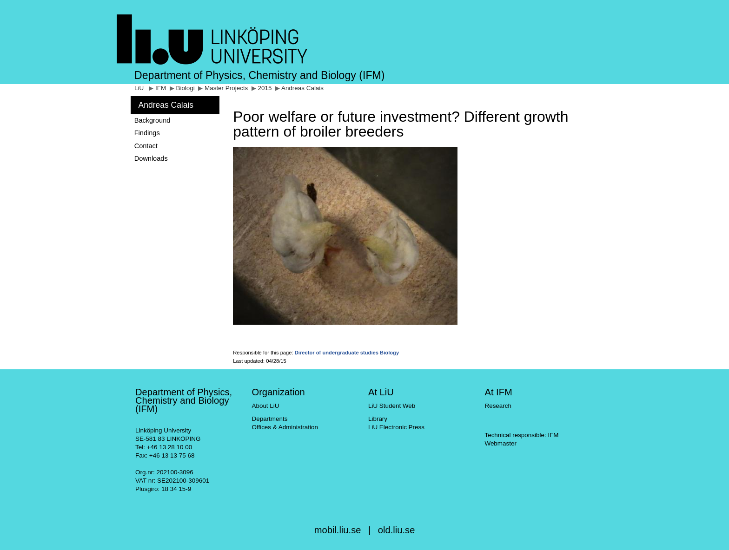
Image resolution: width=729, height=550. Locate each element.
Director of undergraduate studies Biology (347, 352)
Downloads (151, 158)
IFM (160, 88)
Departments (269, 418)
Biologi (185, 88)
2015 (265, 88)
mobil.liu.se (337, 530)
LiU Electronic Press (396, 427)
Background (152, 120)
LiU (139, 88)
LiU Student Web (391, 405)
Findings (147, 133)
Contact (146, 146)
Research (497, 405)
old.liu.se (396, 530)
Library (377, 418)
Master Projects (226, 88)
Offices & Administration (285, 427)
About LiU (265, 405)
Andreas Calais (302, 88)
